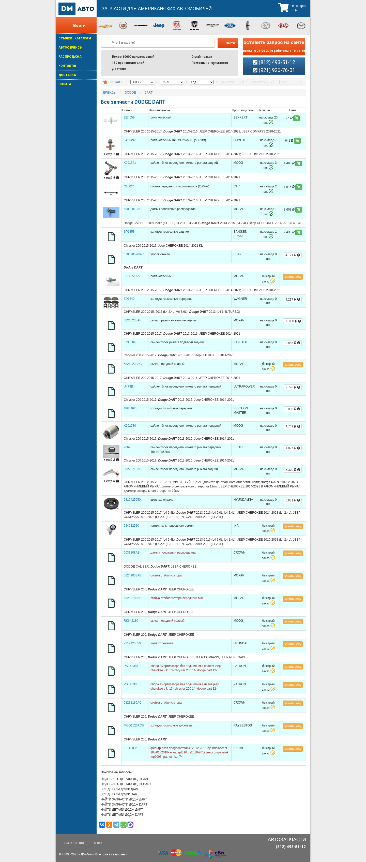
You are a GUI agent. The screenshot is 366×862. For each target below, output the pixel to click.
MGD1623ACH (134, 725)
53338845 (130, 342)
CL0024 (129, 186)
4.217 (292, 299)
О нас (98, 843)
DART (148, 92)
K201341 (130, 163)
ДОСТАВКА (67, 75)
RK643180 (131, 620)
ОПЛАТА (64, 84)
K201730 (130, 425)
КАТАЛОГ (116, 82)
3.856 (292, 343)
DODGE (130, 92)
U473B (128, 386)
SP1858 (129, 231)
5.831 (292, 500)
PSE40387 (131, 666)
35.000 (293, 321)
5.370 (292, 470)
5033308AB (132, 552)
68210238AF (132, 320)
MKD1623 (130, 408)
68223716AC (133, 469)
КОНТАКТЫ (67, 66)
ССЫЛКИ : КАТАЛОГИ (74, 38)
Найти (230, 43)
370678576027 (134, 254)
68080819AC (133, 209)
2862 (127, 447)
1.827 (292, 448)
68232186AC (133, 598)
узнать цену (292, 277)
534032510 (131, 525)
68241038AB (132, 575)
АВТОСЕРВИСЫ (70, 47)
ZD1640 (129, 299)
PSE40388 (131, 684)
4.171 (292, 255)
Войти (79, 25)
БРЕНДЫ (109, 92)
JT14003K (131, 748)
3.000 (292, 409)
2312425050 (132, 499)
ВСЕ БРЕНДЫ (74, 843)
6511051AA (132, 276)
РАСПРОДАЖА (70, 56)
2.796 (292, 387)
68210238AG (133, 364)
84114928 (130, 140)
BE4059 (129, 117)
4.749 (292, 426)
